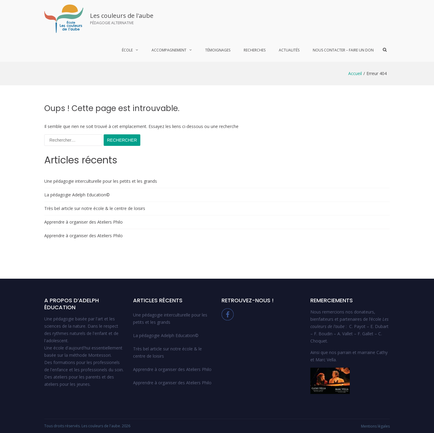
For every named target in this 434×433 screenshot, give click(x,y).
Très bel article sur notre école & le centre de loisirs (94, 208)
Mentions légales (375, 426)
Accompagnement (169, 50)
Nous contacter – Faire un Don (343, 50)
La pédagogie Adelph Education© (77, 195)
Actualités (289, 50)
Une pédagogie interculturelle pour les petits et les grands (100, 181)
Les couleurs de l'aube (121, 15)
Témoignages (217, 50)
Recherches (254, 50)
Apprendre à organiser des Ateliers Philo (83, 222)
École (127, 50)
